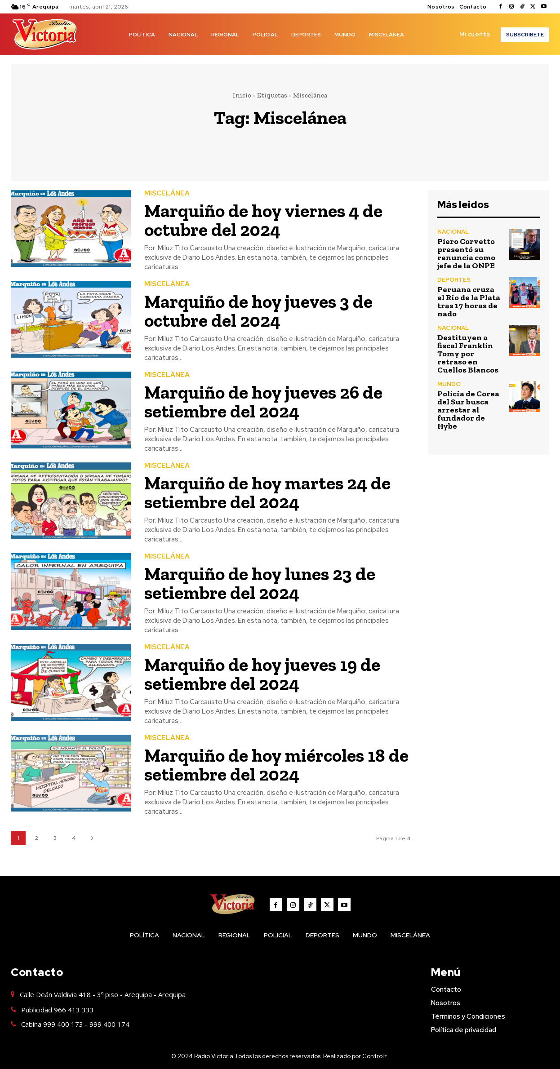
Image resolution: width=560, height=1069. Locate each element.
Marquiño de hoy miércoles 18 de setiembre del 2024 (267, 764)
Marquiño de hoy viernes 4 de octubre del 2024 (265, 220)
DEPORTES (454, 280)
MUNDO (449, 384)
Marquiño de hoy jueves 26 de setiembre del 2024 (265, 401)
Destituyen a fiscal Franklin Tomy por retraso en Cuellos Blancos (467, 354)
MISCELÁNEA (167, 193)
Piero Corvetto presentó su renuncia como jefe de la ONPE (466, 253)
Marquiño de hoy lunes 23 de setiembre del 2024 (261, 583)
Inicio (242, 95)
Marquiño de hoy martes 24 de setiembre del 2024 (269, 492)
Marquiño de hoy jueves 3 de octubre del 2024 (260, 311)
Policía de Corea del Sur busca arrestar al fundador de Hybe (468, 410)
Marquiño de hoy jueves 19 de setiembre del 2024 (264, 674)
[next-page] (91, 838)
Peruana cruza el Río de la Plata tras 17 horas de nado (468, 301)
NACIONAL (453, 232)
